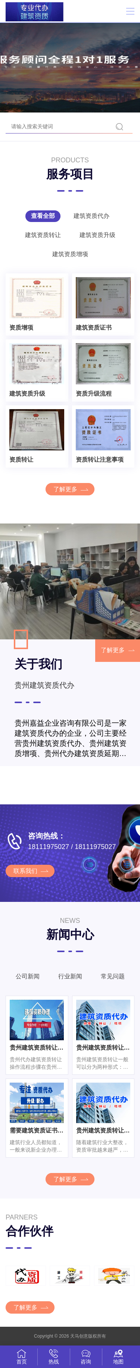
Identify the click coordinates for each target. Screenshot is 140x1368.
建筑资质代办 (91, 216)
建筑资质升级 (97, 235)
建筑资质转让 (43, 235)
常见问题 (113, 976)
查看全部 (43, 216)
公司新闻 (28, 976)
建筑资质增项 (70, 254)
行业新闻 (70, 976)
